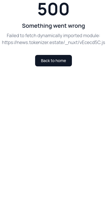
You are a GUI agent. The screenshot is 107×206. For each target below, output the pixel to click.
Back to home (53, 60)
